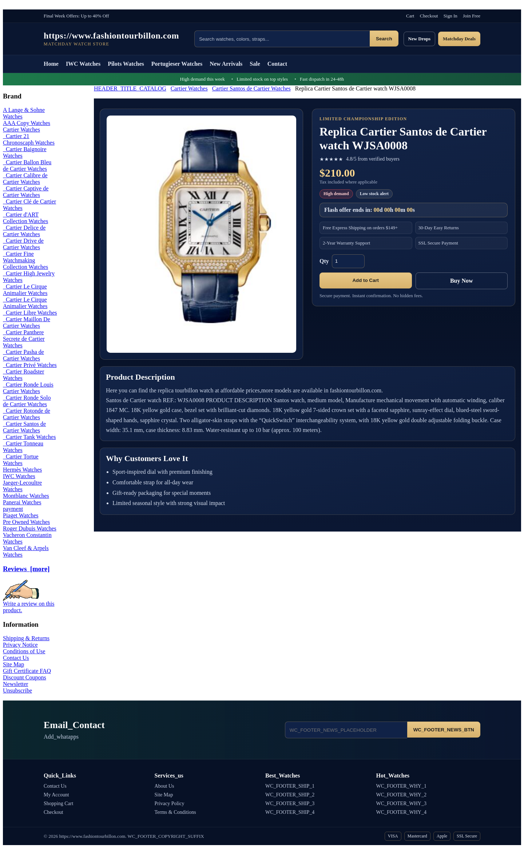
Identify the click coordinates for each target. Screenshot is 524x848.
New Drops (419, 38)
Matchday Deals (459, 38)
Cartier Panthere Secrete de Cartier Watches (24, 338)
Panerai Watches (22, 502)
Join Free (471, 16)
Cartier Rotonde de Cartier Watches (26, 414)
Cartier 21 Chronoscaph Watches (29, 139)
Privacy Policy (169, 803)
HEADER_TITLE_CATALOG (130, 88)
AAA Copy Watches (26, 123)
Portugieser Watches (176, 64)
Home (51, 64)
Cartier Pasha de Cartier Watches (23, 355)
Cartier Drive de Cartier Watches (23, 244)
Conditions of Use (24, 651)
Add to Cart (365, 280)
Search (384, 38)
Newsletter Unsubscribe (17, 687)
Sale (255, 64)
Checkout (429, 16)
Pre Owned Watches (26, 522)
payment (13, 509)
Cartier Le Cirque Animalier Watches (25, 289)
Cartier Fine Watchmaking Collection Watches (25, 260)
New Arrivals (226, 64)
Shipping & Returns (26, 638)
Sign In (450, 16)
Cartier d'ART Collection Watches (25, 217)
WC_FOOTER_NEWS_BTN (443, 729)
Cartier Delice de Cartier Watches (24, 231)
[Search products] (282, 39)
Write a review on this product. (29, 604)
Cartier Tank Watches (29, 437)
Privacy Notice (20, 645)
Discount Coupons (24, 677)
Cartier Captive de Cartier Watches (25, 191)
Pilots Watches (126, 64)
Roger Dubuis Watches (29, 528)
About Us (164, 786)
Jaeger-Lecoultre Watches (22, 486)
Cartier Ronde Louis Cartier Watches (28, 387)
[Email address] (346, 730)
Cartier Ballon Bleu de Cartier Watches (27, 165)
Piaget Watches (21, 515)
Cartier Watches (189, 88)
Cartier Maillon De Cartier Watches (26, 322)
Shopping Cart (58, 803)
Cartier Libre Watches (30, 313)
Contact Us (16, 658)
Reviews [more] (26, 569)
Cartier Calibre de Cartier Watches (25, 178)
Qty (324, 261)
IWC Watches (83, 64)
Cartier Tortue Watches (21, 459)
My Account (56, 794)
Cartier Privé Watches (30, 365)
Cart (410, 16)
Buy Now (461, 281)
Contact (277, 64)
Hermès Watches (22, 470)
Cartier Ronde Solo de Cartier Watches (27, 401)
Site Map (13, 664)
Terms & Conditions (175, 812)
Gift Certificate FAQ (27, 671)
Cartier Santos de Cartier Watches (251, 88)
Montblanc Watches (26, 496)
